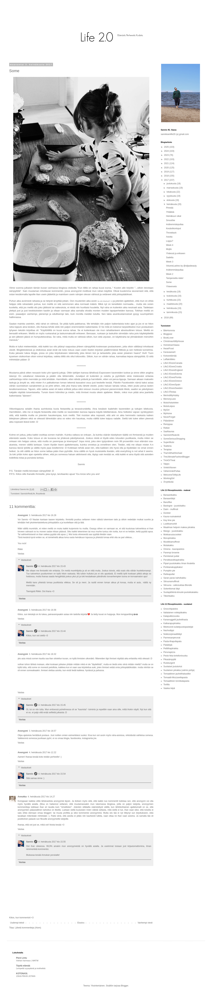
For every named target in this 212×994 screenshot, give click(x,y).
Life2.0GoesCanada (172, 363)
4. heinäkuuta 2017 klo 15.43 (52, 566)
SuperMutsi (168, 442)
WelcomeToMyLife (172, 475)
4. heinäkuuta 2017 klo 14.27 (41, 796)
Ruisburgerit (169, 663)
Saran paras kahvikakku (174, 578)
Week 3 (169, 261)
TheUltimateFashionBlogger (176, 457)
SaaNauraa (168, 431)
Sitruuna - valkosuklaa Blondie (177, 585)
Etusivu (80, 922)
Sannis (29, 566)
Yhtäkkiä (170, 212)
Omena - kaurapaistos (173, 549)
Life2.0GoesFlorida (172, 377)
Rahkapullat (169, 574)
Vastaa (21, 553)
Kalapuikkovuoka (171, 616)
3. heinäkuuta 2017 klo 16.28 (42, 515)
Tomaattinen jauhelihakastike (177, 674)
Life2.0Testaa (169, 392)
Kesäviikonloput (173, 228)
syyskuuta (172, 196)
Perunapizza (169, 652)
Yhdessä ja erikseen (175, 253)
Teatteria (167, 446)
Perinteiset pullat (171, 556)
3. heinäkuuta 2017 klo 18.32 (42, 654)
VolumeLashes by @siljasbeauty (181, 266)
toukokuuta (172, 296)
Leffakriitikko (169, 359)
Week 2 (169, 274)
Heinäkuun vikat (173, 216)
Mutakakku (168, 545)
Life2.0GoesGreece (172, 381)
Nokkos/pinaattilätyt (172, 634)
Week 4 (169, 245)
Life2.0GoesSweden (172, 388)
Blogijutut (167, 334)
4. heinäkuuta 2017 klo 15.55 (52, 842)
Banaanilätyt (169, 498)
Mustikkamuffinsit (171, 542)
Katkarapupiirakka (171, 623)
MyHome (167, 413)
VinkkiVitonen (169, 467)
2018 (166, 176)
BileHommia (169, 330)
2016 (166, 317)
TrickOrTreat (169, 460)
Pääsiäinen (168, 420)
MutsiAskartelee (170, 402)
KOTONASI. (22, 973)
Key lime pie (169, 520)
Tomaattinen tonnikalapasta (176, 681)
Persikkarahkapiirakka (173, 560)
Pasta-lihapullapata (172, 641)
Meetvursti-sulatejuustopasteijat (178, 627)
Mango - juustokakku (173, 531)
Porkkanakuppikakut (172, 567)
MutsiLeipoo (169, 406)
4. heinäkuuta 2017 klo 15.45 (52, 705)
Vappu (166, 464)
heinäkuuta (172, 204)
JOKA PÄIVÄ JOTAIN (25, 976)
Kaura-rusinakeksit (172, 516)
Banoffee (167, 502)
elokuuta (171, 200)
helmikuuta (172, 308)
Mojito (169, 249)
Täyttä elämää (23, 965)
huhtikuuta (172, 300)
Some (169, 282)
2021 (166, 163)
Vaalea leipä (169, 688)
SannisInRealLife (27, 493)
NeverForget (169, 417)
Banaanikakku (170, 495)
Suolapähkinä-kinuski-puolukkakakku (180, 592)
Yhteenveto (171, 286)
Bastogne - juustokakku (174, 506)
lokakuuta (171, 192)
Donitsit (166, 513)
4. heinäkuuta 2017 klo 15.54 (52, 774)
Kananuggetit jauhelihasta (175, 619)
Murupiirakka (169, 538)
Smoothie (170, 220)
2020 (166, 167)
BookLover (168, 338)
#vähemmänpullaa (174, 224)
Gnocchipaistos (170, 609)
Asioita (169, 237)
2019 (166, 171)
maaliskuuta (172, 304)
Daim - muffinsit (170, 509)
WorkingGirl (168, 478)
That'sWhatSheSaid (172, 453)
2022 (166, 159)
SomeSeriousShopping (174, 438)
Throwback (171, 232)
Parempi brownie (171, 552)
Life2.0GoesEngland (173, 370)
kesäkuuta (172, 291)
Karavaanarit (169, 352)
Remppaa (168, 424)
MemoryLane (169, 399)
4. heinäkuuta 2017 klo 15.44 (52, 631)
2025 (166, 147)
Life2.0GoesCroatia (172, 366)
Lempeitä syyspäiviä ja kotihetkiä (30, 968)
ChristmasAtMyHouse (173, 341)
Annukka (22, 796)
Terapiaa (167, 449)
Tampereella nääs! (174, 278)
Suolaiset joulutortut (172, 666)
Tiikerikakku (169, 596)
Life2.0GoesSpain (171, 384)
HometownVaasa (171, 345)
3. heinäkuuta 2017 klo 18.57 (42, 731)
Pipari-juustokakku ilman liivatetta (179, 563)
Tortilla (166, 684)
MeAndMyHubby (171, 395)
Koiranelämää (169, 356)
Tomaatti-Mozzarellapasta (175, 677)
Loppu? (169, 241)
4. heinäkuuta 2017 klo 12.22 (42, 752)
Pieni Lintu (21, 958)
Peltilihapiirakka (170, 648)
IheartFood (168, 348)
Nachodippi (168, 630)
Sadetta (169, 257)
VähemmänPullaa (171, 471)
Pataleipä (167, 645)
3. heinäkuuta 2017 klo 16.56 (42, 610)
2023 (166, 155)
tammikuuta (172, 312)
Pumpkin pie (169, 570)
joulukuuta (172, 183)
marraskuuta (173, 188)
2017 (166, 180)
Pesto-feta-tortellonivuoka (175, 655)
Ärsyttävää (40, 493)
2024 (166, 151)
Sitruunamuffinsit (171, 581)
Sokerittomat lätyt (171, 588)
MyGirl (166, 410)
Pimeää (169, 208)
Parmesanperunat (171, 637)
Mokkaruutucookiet (172, 534)
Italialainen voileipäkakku (175, 612)
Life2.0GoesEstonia (172, 374)
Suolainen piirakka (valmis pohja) (179, 670)
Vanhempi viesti (145, 922)
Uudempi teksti (17, 922)
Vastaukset (26, 560)
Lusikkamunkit (170, 524)
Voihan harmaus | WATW (27, 961)
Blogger (124, 985)
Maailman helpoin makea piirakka (179, 527)
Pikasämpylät (169, 659)
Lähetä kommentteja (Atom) (28, 927)
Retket (166, 428)
